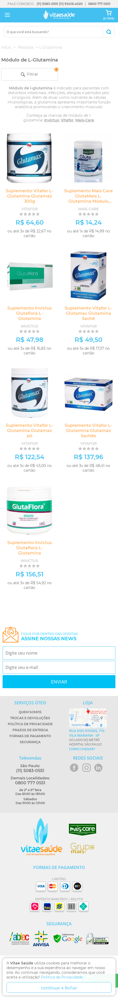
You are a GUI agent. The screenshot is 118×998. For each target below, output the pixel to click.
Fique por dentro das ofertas (49, 637)
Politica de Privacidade (62, 977)
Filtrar (39, 72)
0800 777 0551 (99, 4)
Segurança (30, 742)
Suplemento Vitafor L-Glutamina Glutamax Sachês (88, 430)
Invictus (51, 120)
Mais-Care (84, 120)
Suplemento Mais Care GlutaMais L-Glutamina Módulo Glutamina (88, 198)
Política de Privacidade (30, 724)
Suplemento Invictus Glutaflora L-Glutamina (29, 313)
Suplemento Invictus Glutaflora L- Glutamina (29, 548)
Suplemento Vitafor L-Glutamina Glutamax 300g (29, 196)
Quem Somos (30, 712)
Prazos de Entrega (30, 730)
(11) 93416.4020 (71, 4)
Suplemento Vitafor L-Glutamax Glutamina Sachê (88, 313)
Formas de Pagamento (30, 736)
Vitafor (67, 120)
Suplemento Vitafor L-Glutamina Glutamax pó (29, 430)
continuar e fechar (59, 988)
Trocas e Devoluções (30, 718)
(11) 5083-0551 (47, 4)
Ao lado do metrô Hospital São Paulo (88, 739)
